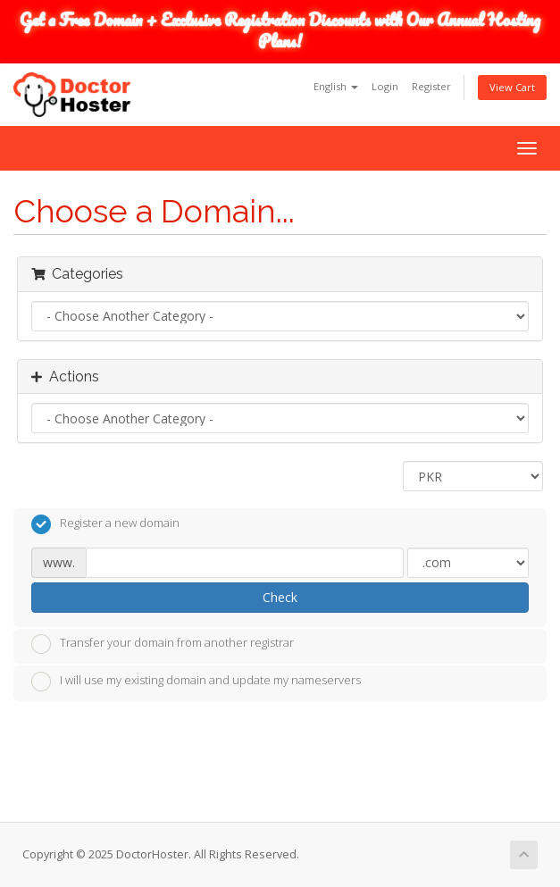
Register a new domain (105, 524)
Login (385, 86)
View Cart (512, 87)
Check (280, 597)
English (335, 86)
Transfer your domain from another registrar (162, 644)
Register (431, 86)
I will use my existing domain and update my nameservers (196, 681)
